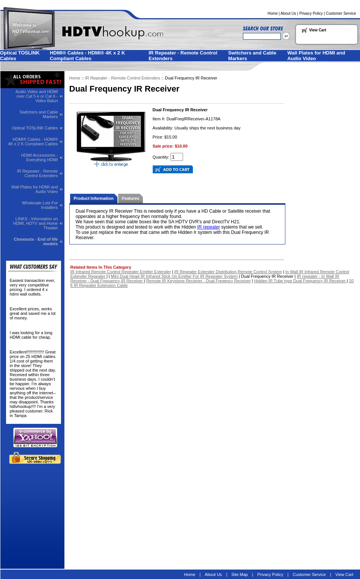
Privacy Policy (311, 13)
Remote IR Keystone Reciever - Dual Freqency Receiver (198, 281)
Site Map (240, 574)
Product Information (94, 198)
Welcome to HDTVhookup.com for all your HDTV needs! (73, 28)
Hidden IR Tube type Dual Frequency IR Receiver (300, 281)
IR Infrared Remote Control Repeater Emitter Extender (120, 271)
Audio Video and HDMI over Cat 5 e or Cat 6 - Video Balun (37, 96)
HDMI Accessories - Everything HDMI (39, 157)
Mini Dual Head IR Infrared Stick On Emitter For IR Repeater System (174, 276)
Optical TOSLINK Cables (20, 55)
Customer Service (341, 13)
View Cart (317, 30)
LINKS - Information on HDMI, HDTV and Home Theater (35, 223)
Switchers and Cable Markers (252, 55)
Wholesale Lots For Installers (40, 205)
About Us (288, 13)
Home (273, 13)
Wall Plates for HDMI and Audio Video (316, 55)
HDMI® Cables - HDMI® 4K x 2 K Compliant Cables (87, 55)
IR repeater (208, 227)
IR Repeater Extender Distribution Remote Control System (228, 271)
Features (130, 198)
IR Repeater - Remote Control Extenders (183, 55)
